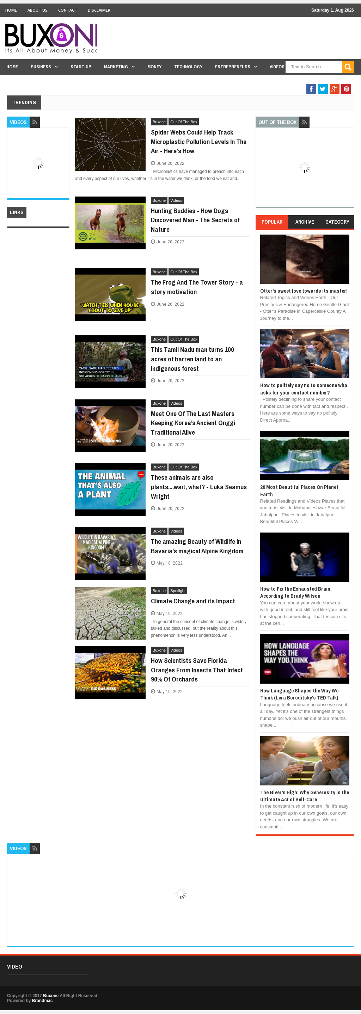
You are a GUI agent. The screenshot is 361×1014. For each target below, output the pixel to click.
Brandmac (42, 1000)
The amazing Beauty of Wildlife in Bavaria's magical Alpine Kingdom (197, 546)
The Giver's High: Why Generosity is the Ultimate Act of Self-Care (304, 796)
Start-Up (81, 67)
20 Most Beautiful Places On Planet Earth (299, 490)
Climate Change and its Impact (193, 600)
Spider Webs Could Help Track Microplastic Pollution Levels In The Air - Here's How (198, 141)
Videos (277, 67)
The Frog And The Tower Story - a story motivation (197, 287)
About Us (37, 10)
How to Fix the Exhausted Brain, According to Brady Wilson (296, 592)
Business (41, 67)
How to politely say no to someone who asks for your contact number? (303, 388)
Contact (67, 10)
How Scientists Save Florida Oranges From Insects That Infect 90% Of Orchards (197, 670)
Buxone (159, 122)
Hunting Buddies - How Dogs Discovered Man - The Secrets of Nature (195, 220)
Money (154, 67)
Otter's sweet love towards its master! (304, 290)
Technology (188, 67)
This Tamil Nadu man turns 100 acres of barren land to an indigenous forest (192, 359)
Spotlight (177, 591)
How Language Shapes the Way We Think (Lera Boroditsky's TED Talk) (299, 694)
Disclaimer (99, 10)
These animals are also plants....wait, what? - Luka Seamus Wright (199, 486)
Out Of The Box (314, 80)
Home (11, 10)
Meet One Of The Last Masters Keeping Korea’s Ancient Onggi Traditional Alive (193, 423)
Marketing (116, 67)
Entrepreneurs (232, 67)
